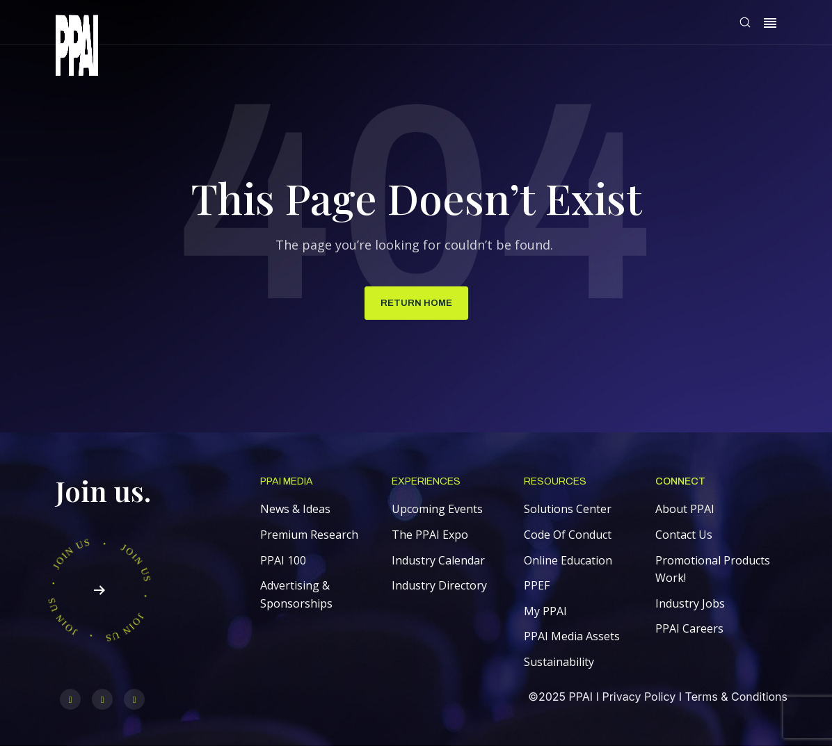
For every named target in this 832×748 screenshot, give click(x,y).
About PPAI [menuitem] (684, 511)
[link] (77, 47)
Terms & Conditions (736, 699)
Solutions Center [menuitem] (567, 511)
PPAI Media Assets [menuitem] (572, 638)
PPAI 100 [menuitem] (283, 561)
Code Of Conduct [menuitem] (567, 536)
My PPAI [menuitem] (545, 612)
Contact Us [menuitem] (683, 536)
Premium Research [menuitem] (309, 536)
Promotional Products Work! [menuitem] (712, 570)
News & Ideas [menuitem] (295, 511)
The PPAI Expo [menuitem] (430, 536)
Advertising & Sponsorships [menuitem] (296, 596)
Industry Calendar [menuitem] (438, 561)
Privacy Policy (638, 699)
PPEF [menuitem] (537, 587)
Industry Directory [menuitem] (439, 587)
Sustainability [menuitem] (559, 664)
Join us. (103, 492)
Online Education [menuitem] (568, 561)
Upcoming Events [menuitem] (437, 511)
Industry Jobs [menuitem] (690, 604)
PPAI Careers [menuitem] (689, 630)
